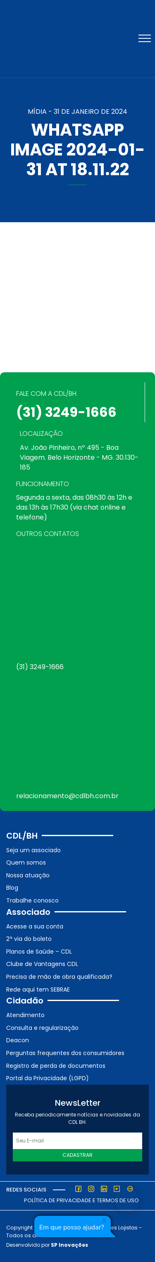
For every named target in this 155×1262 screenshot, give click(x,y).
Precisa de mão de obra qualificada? (59, 977)
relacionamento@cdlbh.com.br (67, 796)
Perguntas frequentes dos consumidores (65, 1053)
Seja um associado (33, 850)
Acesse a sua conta (34, 926)
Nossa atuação (28, 875)
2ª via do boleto (29, 939)
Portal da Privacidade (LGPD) (47, 1078)
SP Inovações (69, 1244)
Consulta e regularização (42, 1028)
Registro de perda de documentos (55, 1066)
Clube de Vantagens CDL (42, 964)
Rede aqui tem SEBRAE (38, 989)
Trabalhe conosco (32, 900)
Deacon (17, 1040)
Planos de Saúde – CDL (39, 951)
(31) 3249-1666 (66, 412)
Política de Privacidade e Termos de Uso (81, 1200)
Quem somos (26, 862)
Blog (12, 888)
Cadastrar (77, 1155)
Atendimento (25, 1015)
